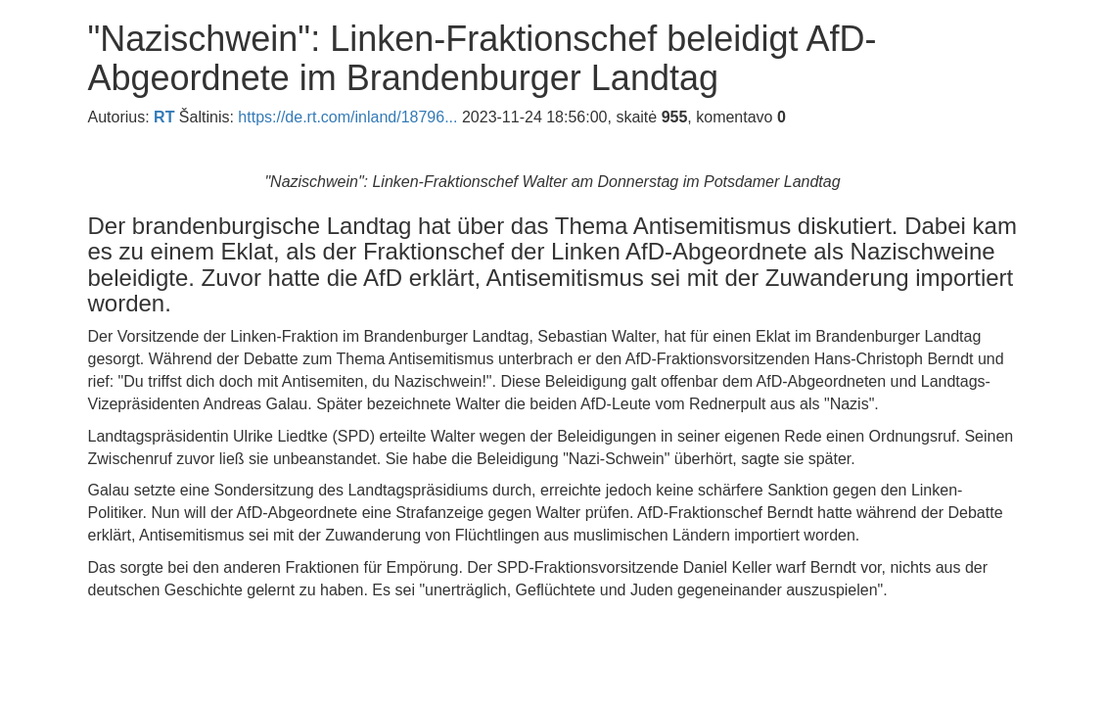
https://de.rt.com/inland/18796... (347, 117)
